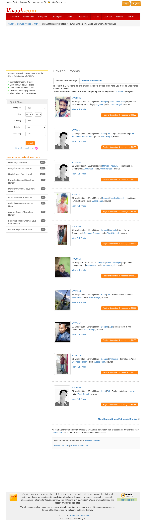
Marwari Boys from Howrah (26, 229)
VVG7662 (76, 323)
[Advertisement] (73, 47)
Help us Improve (127, 500)
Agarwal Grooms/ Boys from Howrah (26, 213)
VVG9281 (76, 194)
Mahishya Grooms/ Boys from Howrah (26, 190)
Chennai (70, 16)
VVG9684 (76, 162)
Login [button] (126, 4)
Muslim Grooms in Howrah (26, 197)
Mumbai (119, 16)
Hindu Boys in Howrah (26, 162)
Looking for (16, 108)
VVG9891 (76, 130)
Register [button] (136, 4)
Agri (111, 327)
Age (19, 114)
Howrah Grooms (93, 440)
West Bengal (116, 104)
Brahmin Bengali (113, 262)
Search (14, 16)
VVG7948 (76, 291)
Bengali (104, 101)
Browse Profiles (24, 24)
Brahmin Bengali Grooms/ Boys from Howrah (26, 222)
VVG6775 (76, 355)
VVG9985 (76, 98)
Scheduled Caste (117, 101)
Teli (108, 134)
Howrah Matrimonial (79, 445)
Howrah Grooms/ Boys (66, 81)
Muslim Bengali (117, 198)
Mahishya (113, 359)
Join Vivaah (57, 432)
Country (18, 121)
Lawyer (132, 391)
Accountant (88, 169)
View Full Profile (79, 109)
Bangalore (42, 16)
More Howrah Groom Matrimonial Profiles (117, 419)
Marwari (105, 166)
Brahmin (113, 230)
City (36, 24)
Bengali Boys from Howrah (26, 168)
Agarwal (114, 166)
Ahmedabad (28, 16)
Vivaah (11, 24)
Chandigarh (57, 16)
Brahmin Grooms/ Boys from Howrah (26, 204)
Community (16, 134)
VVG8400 (76, 227)
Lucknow (107, 16)
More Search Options (24, 148)
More (130, 16)
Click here (118, 91)
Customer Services (91, 233)
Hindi (103, 134)
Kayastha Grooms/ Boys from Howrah (26, 181)
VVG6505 (76, 387)
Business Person (79, 362)
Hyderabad (83, 16)
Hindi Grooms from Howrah (26, 174)
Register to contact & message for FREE (119, 115)
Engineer (100, 104)
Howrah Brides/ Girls (92, 81)
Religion (17, 127)
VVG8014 (76, 259)
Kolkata (96, 16)
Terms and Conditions (79, 516)
